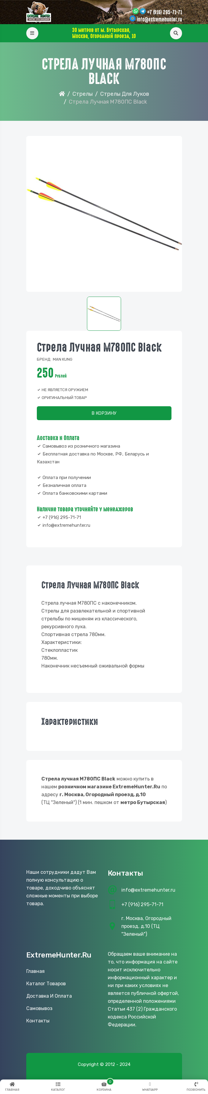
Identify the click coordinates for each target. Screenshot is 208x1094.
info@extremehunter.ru (159, 19)
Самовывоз (39, 1008)
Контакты (38, 1021)
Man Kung (62, 359)
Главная (35, 971)
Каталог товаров (46, 983)
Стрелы (82, 94)
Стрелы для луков (124, 94)
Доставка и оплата (49, 996)
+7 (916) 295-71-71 (164, 12)
